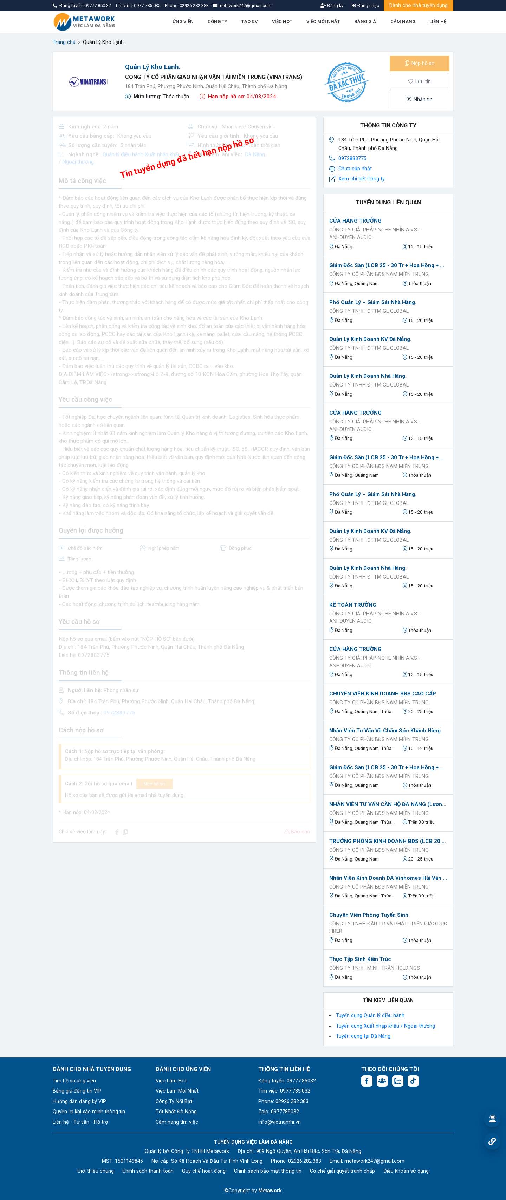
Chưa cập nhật (355, 169)
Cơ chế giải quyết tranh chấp (342, 1171)
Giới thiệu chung (95, 1171)
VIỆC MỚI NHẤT (323, 21)
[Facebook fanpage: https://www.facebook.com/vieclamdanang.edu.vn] (366, 1081)
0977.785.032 (148, 5)
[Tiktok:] (413, 1081)
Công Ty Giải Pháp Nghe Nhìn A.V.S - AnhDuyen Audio (374, 233)
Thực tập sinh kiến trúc (360, 959)
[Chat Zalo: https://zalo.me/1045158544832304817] (397, 1081)
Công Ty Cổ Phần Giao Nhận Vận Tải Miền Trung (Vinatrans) (213, 77)
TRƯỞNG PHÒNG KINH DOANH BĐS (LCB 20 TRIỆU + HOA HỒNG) (388, 841)
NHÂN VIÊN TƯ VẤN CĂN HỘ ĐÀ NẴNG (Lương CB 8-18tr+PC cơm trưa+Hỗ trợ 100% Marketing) (388, 804)
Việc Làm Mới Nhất (177, 1091)
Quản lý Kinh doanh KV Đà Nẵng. (370, 339)
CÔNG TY (217, 21)
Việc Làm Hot (171, 1081)
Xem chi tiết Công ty (361, 179)
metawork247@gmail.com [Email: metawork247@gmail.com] (374, 1161)
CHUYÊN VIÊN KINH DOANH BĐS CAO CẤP (382, 694)
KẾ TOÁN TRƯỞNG (352, 605)
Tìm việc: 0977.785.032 (284, 1091)
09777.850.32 (98, 5)
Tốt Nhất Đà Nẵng (176, 1112)
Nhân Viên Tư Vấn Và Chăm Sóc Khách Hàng (385, 730)
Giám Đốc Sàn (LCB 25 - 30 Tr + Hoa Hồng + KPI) (388, 265)
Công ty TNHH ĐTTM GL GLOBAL (369, 311)
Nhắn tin (420, 100)
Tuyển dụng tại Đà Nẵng (363, 1036)
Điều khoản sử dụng (406, 1171)
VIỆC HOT (282, 21)
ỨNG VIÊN (183, 21)
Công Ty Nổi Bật (174, 1102)
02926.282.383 (194, 5)
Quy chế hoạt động (204, 1171)
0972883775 (352, 158)
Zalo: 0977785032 (278, 1112)
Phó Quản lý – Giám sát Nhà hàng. (372, 302)
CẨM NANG (402, 21)
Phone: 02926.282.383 (283, 1102)
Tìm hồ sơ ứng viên (74, 1081)
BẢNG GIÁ (365, 21)
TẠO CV (249, 21)
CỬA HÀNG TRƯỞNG (355, 221)
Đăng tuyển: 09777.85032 (287, 1081)
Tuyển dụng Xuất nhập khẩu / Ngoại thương (385, 1026)
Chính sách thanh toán (148, 1171)
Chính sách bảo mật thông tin (267, 1171)
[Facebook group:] (382, 1081)
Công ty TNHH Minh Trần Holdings (374, 968)
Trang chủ (64, 42)
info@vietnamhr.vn (279, 1122)
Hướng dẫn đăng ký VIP (79, 1102)
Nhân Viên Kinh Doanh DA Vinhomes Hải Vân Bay (388, 878)
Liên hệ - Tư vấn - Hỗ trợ (80, 1122)
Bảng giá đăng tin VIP (77, 1091)
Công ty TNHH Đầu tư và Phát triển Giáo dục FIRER (388, 928)
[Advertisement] (184, 897)
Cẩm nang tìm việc (177, 1122)
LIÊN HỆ (437, 21)
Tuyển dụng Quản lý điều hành (370, 1015)
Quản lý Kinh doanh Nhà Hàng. (368, 376)
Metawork (270, 1191)
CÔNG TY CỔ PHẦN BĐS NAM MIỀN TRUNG (379, 274)
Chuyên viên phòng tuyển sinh (368, 915)
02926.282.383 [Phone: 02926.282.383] (304, 1161)
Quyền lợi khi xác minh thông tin (89, 1112)
